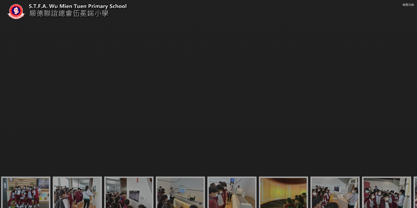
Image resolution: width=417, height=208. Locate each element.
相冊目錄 (408, 4)
